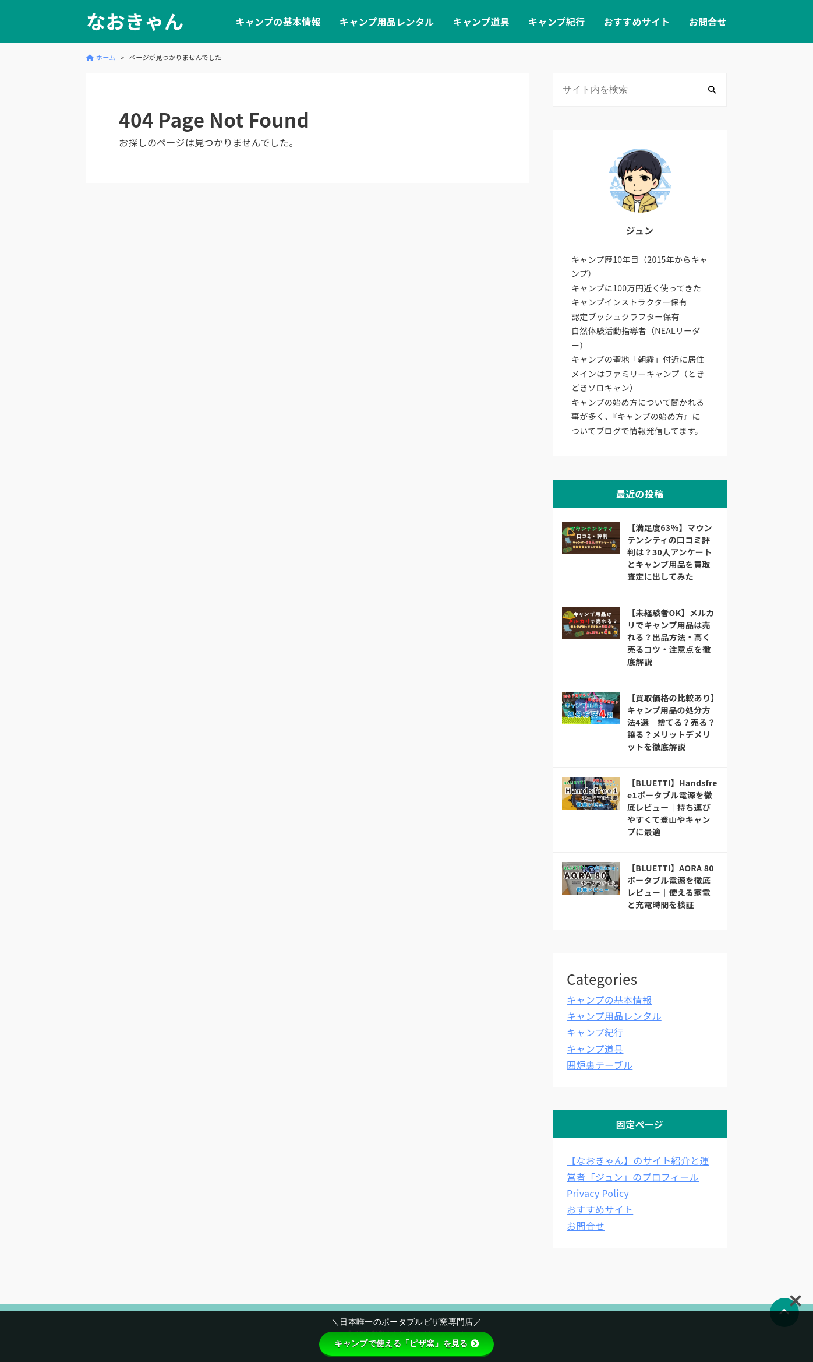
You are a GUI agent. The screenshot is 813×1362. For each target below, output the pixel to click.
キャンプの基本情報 (277, 22)
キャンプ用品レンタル (387, 22)
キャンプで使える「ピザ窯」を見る (406, 1343)
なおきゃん (134, 21)
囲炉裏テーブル (599, 1065)
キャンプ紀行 (556, 22)
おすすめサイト (636, 22)
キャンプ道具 (481, 22)
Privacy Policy (598, 1193)
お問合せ (708, 22)
